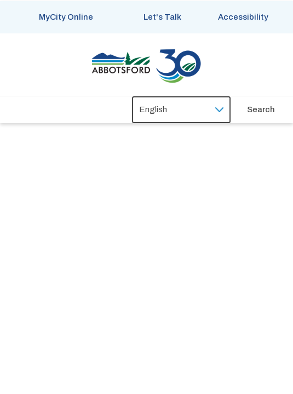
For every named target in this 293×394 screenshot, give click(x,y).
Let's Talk (162, 17)
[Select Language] (181, 109)
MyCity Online (66, 17)
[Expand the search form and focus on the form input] (270, 109)
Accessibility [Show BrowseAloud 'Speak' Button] (243, 17)
